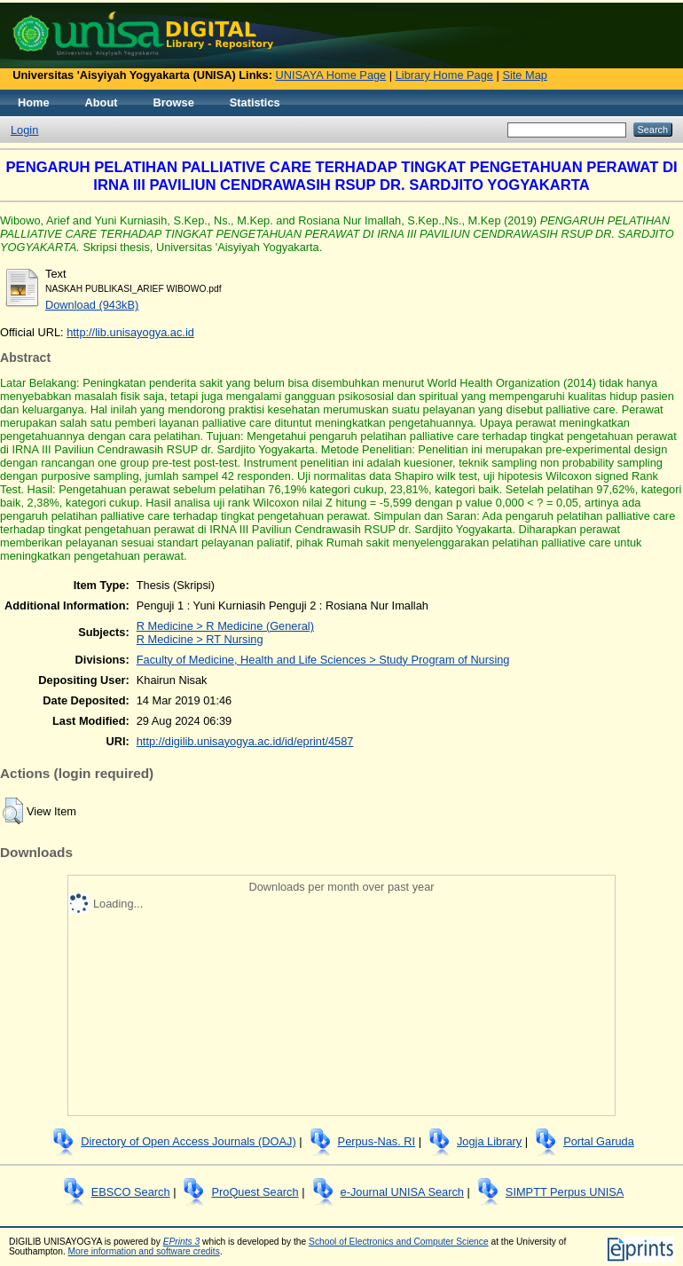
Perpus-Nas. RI (376, 1141)
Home (34, 102)
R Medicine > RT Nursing (200, 639)
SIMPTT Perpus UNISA (565, 1192)
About (101, 102)
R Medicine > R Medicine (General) (225, 626)
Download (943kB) (91, 304)
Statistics (255, 102)
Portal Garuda (598, 1141)
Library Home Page (444, 75)
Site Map (524, 75)
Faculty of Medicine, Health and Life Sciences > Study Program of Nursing (323, 659)
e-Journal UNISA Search (402, 1192)
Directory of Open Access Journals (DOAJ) (188, 1141)
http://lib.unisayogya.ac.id (130, 332)
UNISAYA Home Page (331, 75)
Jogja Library (489, 1141)
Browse (173, 102)
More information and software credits (144, 1251)
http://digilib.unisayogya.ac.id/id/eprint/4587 (245, 741)
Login (24, 130)
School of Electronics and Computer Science (399, 1241)
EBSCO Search (130, 1192)
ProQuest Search (254, 1192)
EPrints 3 (181, 1241)
